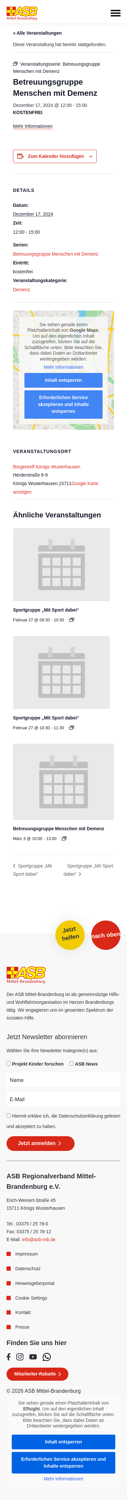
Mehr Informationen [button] (63, 367)
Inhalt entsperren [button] (63, 380)
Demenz (21, 289)
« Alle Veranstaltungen (37, 33)
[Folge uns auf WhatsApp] (47, 1357)
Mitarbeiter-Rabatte (35, 1373)
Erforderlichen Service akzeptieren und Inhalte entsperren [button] (63, 404)
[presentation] (61, 564)
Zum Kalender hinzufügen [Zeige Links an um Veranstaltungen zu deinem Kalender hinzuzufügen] (56, 156)
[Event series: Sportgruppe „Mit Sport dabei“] (71, 620)
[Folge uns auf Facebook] (8, 1356)
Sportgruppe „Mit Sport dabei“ (46, 610)
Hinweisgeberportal (34, 1283)
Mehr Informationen (32, 126)
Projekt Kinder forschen (38, 1064)
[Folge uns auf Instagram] (19, 1356)
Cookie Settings (31, 1298)
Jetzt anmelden (37, 1143)
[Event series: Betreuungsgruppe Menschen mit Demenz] (64, 838)
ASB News (86, 1064)
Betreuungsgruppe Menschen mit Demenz (55, 254)
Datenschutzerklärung (81, 1116)
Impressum (26, 1253)
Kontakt (23, 1312)
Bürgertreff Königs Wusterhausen (46, 466)
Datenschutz (28, 1268)
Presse (22, 1327)
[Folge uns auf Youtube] (33, 1356)
